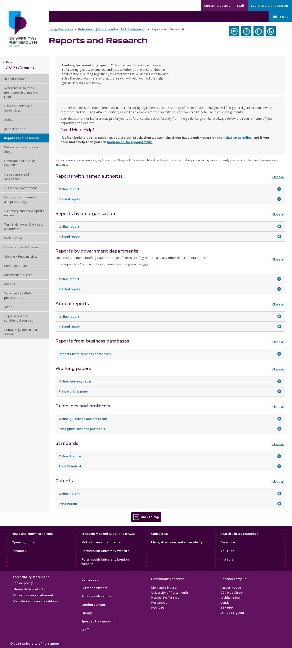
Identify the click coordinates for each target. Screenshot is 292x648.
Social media (13, 238)
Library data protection (30, 589)
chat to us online (238, 137)
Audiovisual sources (18, 275)
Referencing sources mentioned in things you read (21, 92)
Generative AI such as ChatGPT (20, 163)
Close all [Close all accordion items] (278, 177)
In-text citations (15, 79)
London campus (93, 604)
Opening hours (23, 542)
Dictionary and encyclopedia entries (24, 213)
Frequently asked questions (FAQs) (108, 533)
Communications (16, 265)
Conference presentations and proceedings (23, 199)
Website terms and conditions (36, 601)
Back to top (146, 517)
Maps (8, 307)
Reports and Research (21, 138)
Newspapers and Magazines (16, 176)
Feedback (19, 551)
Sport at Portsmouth (97, 621)
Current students (217, 5)
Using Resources (61, 29)
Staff (240, 5)
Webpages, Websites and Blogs (22, 149)
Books (8, 119)
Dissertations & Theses (21, 247)
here (145, 264)
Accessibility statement (31, 577)
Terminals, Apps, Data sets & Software (23, 226)
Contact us (159, 533)
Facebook (228, 542)
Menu (280, 16)
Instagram (229, 559)
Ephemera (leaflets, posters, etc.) (18, 295)
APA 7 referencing (134, 29)
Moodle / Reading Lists (20, 256)
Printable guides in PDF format (21, 331)
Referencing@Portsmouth (97, 29)
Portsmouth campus (97, 596)
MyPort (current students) (101, 542)
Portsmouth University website (105, 551)
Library (86, 613)
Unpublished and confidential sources (18, 318)
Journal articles (14, 129)
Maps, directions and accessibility (177, 542)
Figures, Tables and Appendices (18, 108)
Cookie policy (23, 583)
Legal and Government (20, 188)
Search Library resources (270, 5)
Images (9, 284)
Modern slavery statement (33, 595)
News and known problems (32, 533)
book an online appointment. (130, 142)
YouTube (227, 551)
